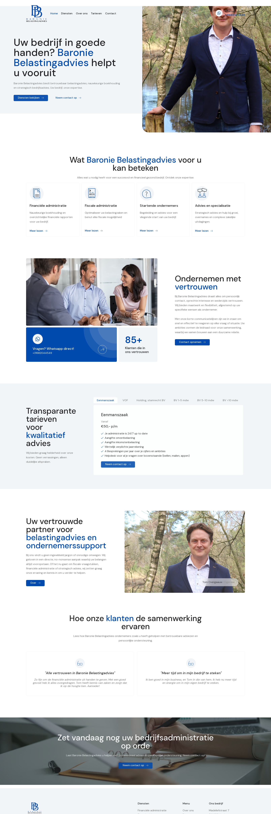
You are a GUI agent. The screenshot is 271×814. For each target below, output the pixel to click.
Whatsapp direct (234, 11)
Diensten (67, 13)
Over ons (82, 13)
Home (54, 13)
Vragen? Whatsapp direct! (53, 348)
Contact (110, 13)
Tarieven (96, 13)
